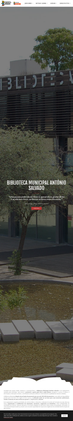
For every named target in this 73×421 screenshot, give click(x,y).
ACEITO (64, 415)
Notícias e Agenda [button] (41, 3)
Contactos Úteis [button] (65, 3)
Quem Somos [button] (28, 3)
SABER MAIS (36, 208)
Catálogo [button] (53, 3)
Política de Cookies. (8, 417)
